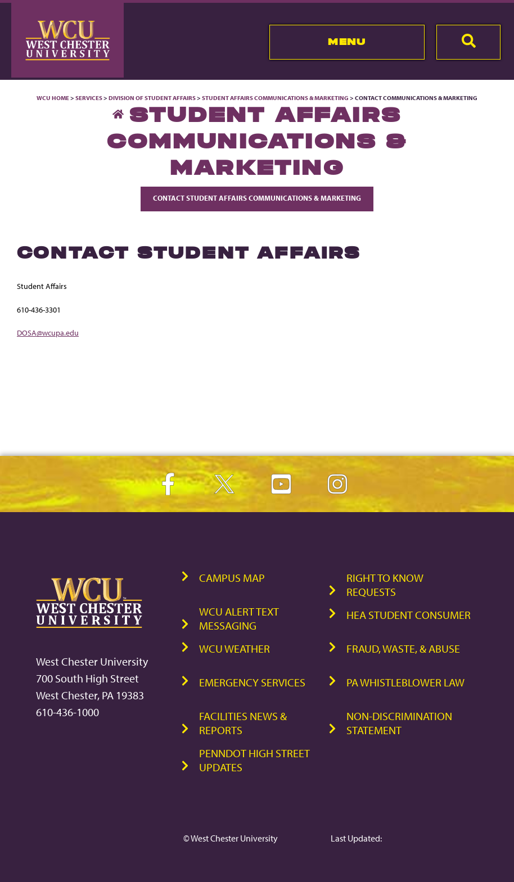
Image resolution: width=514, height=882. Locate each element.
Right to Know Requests (384, 585)
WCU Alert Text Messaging (239, 618)
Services (88, 98)
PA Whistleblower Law (405, 682)
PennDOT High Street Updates (254, 760)
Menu (347, 41)
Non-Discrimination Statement (399, 723)
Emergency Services (252, 682)
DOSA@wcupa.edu (48, 332)
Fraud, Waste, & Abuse (403, 648)
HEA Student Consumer (408, 615)
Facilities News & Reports (243, 723)
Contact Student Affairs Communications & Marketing (257, 197)
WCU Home (53, 98)
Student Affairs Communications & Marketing (275, 98)
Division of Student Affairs (153, 98)
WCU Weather (234, 648)
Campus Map (232, 578)
